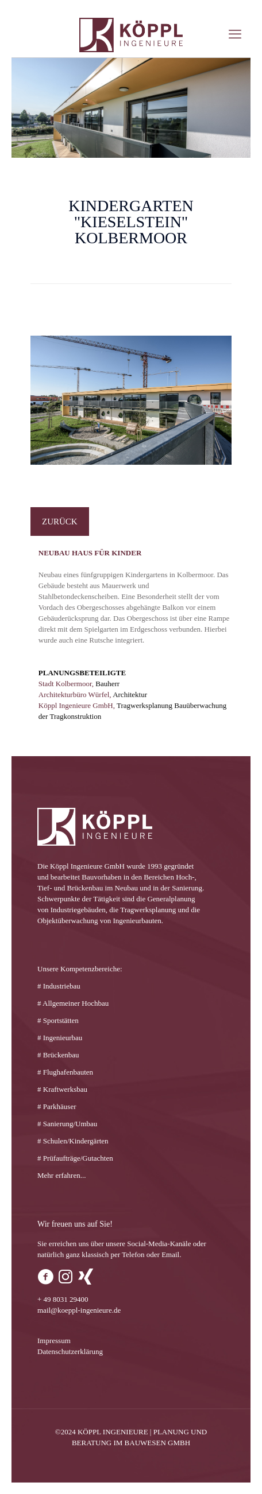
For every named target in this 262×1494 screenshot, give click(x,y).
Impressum (54, 1340)
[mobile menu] (235, 34)
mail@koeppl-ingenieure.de (79, 1310)
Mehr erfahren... (61, 1175)
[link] (131, 400)
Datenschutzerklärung (70, 1351)
